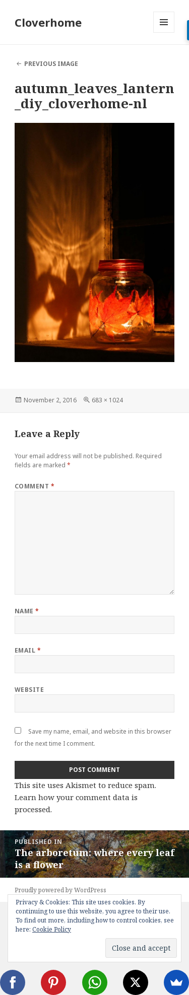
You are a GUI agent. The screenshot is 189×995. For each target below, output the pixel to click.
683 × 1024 (107, 400)
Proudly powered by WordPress (60, 890)
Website (29, 689)
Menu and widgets (164, 32)
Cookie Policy (51, 929)
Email (28, 650)
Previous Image (51, 63)
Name (27, 611)
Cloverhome (48, 22)
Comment (34, 486)
